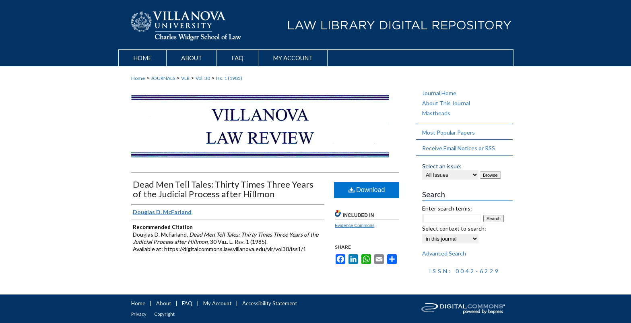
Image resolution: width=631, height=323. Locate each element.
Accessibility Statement (269, 303)
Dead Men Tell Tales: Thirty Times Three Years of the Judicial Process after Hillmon (223, 189)
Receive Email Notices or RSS (458, 148)
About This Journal (446, 103)
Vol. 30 (203, 78)
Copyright (164, 314)
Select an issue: (442, 166)
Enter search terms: (447, 208)
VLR (185, 78)
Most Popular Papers (448, 132)
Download (366, 189)
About (163, 303)
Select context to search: (454, 228)
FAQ (187, 303)
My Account (217, 303)
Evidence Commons (354, 225)
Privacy (138, 314)
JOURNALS (163, 78)
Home (138, 78)
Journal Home (439, 93)
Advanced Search (444, 253)
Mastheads (436, 113)
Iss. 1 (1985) (229, 78)
